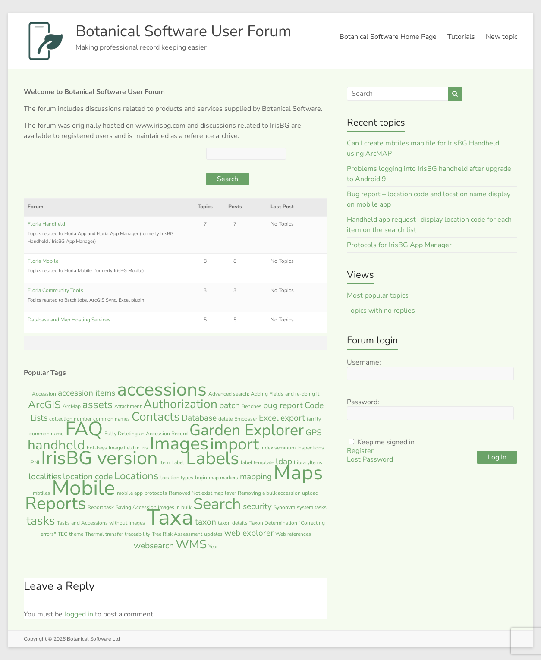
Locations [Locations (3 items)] (136, 476)
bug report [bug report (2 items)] (283, 405)
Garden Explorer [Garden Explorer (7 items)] (246, 430)
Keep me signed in (386, 442)
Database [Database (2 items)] (199, 418)
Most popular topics (378, 295)
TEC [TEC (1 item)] (62, 534)
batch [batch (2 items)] (229, 405)
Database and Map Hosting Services (69, 319)
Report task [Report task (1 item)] (101, 507)
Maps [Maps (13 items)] (298, 472)
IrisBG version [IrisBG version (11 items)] (99, 458)
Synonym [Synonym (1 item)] (284, 507)
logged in (78, 614)
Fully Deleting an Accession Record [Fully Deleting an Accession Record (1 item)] (146, 433)
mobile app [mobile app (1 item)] (130, 493)
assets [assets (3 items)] (97, 405)
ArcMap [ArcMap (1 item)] (72, 406)
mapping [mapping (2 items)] (256, 476)
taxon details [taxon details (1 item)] (233, 522)
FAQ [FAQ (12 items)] (84, 429)
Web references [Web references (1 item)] (293, 534)
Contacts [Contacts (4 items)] (156, 417)
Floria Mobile (43, 261)
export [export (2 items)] (292, 418)
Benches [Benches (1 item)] (251, 406)
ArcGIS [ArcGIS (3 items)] (44, 405)
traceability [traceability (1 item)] (137, 534)
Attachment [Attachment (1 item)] (128, 406)
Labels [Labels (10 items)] (212, 458)
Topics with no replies (381, 310)
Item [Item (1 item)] (165, 462)
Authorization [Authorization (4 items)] (180, 404)
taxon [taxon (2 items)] (205, 522)
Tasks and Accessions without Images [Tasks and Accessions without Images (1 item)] (101, 522)
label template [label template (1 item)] (257, 462)
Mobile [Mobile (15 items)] (83, 488)
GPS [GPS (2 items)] (313, 432)
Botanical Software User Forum (184, 31)
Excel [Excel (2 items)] (269, 418)
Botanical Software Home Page (388, 36)
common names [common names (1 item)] (111, 418)
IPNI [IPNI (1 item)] (34, 462)
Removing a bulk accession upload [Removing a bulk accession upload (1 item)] (278, 493)
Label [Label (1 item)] (177, 462)
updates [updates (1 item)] (213, 534)
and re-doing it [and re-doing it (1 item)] (302, 393)
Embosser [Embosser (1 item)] (245, 418)
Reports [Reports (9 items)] (55, 503)
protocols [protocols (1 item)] (156, 493)
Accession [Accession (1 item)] (44, 393)
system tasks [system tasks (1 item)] (312, 507)
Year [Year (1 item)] (213, 546)
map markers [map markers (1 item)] (223, 477)
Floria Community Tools (55, 290)
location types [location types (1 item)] (176, 477)
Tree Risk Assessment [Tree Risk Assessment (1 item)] (177, 534)
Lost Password (370, 459)
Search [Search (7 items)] (217, 504)
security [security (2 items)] (257, 506)
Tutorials (461, 36)
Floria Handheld (46, 223)
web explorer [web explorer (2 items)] (249, 533)
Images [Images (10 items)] (179, 443)
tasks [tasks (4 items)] (40, 520)
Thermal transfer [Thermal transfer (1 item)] (104, 534)
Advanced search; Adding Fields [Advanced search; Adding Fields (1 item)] (245, 393)
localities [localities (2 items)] (44, 476)
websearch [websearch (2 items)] (154, 545)
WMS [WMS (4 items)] (191, 544)
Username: (364, 362)
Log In (497, 457)
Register (360, 450)
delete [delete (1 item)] (225, 418)
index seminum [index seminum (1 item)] (278, 447)
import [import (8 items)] (234, 444)
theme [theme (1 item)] (76, 534)
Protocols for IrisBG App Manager (399, 245)
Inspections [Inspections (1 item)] (310, 447)
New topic (501, 36)
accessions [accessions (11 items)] (162, 389)
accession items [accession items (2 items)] (86, 393)
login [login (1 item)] (201, 477)
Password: (363, 402)
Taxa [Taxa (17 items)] (170, 517)
